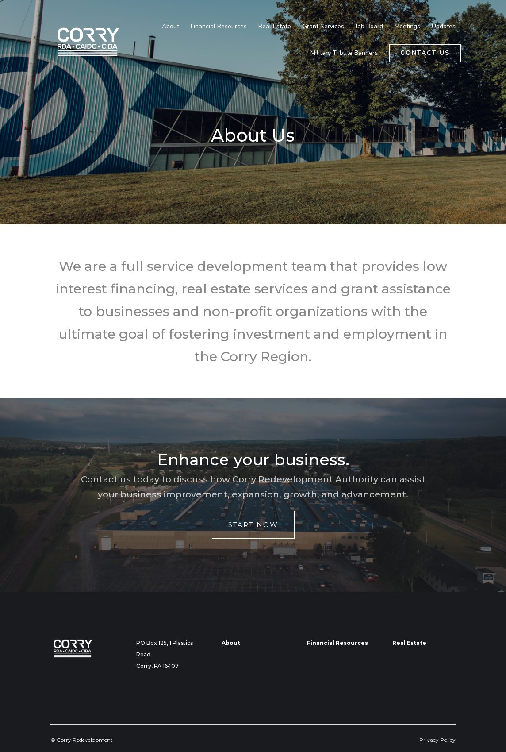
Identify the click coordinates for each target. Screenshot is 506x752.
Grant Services (323, 27)
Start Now (253, 525)
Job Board (369, 27)
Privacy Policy (437, 740)
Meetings (407, 27)
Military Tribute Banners (344, 53)
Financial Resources (219, 27)
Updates (444, 27)
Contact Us (425, 53)
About (170, 27)
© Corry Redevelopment (81, 740)
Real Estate (274, 27)
